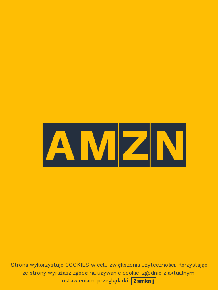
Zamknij (143, 281)
